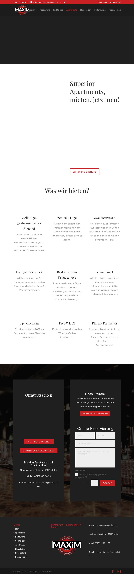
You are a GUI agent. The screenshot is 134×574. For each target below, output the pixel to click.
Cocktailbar (58, 10)
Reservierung (115, 10)
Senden (107, 482)
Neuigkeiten (85, 10)
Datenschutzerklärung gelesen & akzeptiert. (90, 475)
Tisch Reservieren (38, 440)
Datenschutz (115, 2)
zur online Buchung (85, 171)
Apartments (71, 10)
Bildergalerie (100, 10)
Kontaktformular (95, 412)
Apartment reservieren (38, 449)
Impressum (103, 2)
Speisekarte (31, 10)
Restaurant (45, 10)
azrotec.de (46, 570)
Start (20, 10)
